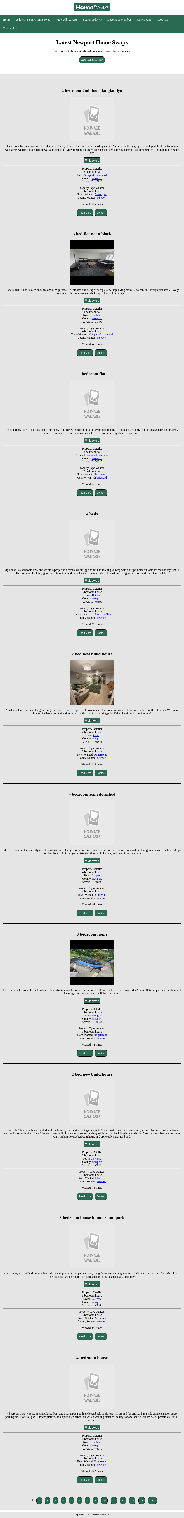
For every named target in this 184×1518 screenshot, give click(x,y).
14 (141, 1500)
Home (6, 19)
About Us (162, 19)
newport (97, 178)
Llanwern (100, 1178)
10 (104, 1500)
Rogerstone (100, 754)
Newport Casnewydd (96, 174)
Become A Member (119, 19)
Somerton (100, 894)
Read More (85, 212)
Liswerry (96, 1158)
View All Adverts (66, 19)
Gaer (96, 735)
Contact (101, 212)
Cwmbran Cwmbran (96, 455)
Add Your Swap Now (92, 59)
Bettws (96, 595)
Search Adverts (92, 19)
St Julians (100, 1318)
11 (113, 1500)
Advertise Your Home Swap (33, 19)
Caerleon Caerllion (101, 614)
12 (123, 1500)
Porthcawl (101, 474)
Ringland (96, 315)
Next (152, 1500)
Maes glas (100, 194)
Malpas (96, 875)
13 (132, 1500)
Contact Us (10, 28)
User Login (144, 19)
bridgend (101, 477)
